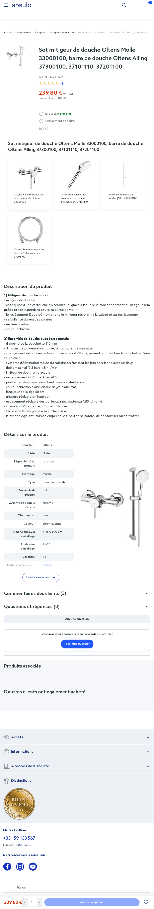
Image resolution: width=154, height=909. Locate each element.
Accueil (8, 32)
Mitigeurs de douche (62, 32)
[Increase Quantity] (39, 902)
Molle (46, 453)
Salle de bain (23, 32)
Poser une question (77, 644)
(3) (62, 84)
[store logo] (21, 4)
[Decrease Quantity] (24, 902)
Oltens (47, 445)
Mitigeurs (40, 32)
